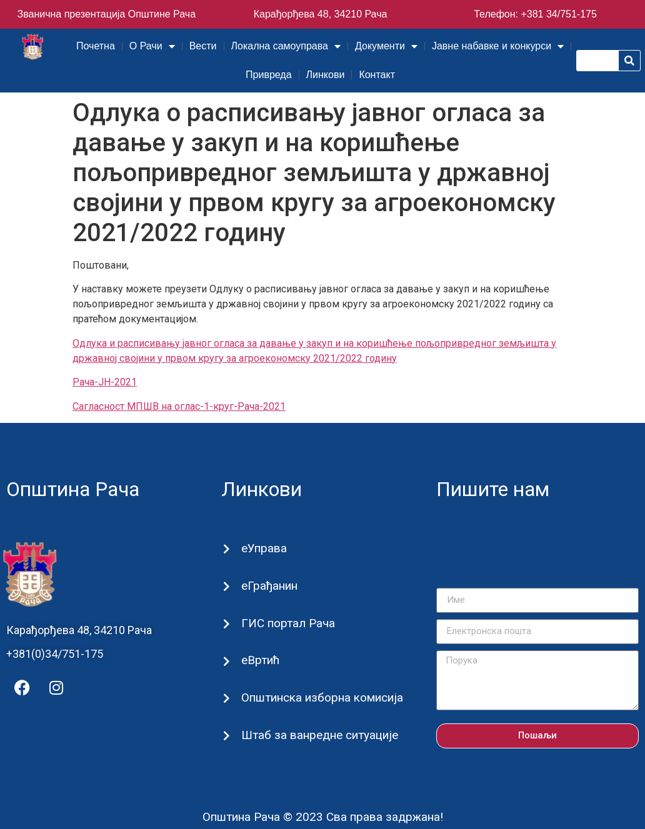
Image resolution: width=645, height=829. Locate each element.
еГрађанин (269, 585)
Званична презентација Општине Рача (107, 14)
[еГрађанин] (226, 586)
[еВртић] (226, 661)
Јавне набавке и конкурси (498, 46)
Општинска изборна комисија (322, 697)
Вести (203, 46)
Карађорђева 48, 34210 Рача (321, 14)
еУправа (264, 548)
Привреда (269, 74)
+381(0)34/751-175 (54, 653)
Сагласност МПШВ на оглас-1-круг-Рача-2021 (179, 406)
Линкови (325, 74)
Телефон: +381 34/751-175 (535, 14)
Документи (386, 46)
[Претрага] (629, 61)
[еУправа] (226, 549)
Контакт (377, 74)
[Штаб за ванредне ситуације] (226, 735)
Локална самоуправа (286, 46)
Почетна (95, 46)
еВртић (260, 660)
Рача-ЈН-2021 (104, 382)
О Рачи (152, 46)
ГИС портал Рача (288, 623)
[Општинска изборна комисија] (226, 698)
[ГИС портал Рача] (226, 623)
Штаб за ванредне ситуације (319, 735)
